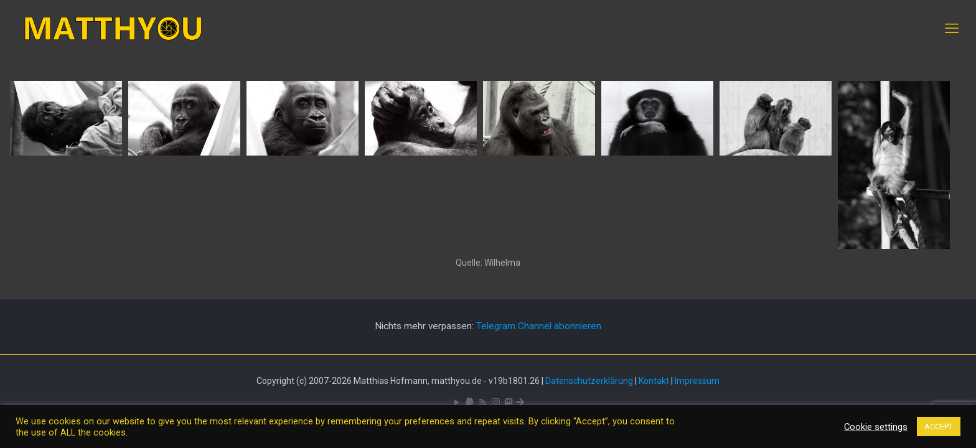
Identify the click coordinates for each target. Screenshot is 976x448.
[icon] (469, 402)
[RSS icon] (482, 402)
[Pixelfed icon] (495, 402)
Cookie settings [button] (876, 426)
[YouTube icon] (456, 402)
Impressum (697, 381)
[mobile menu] (951, 28)
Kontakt (654, 381)
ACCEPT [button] (938, 426)
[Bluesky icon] (520, 402)
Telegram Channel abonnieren (538, 326)
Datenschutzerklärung (589, 381)
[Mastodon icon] (508, 402)
